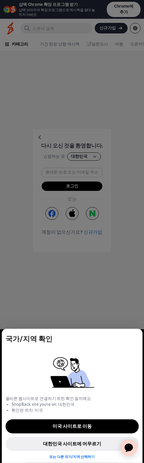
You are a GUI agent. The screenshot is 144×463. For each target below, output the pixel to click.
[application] (128, 448)
